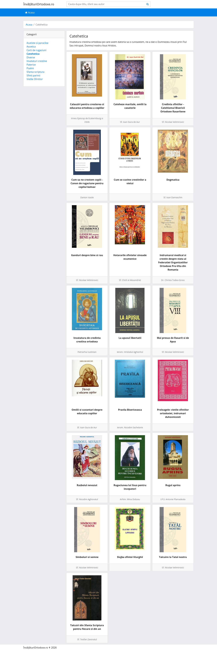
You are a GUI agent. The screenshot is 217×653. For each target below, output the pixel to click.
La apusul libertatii (130, 338)
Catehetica (33, 53)
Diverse (31, 57)
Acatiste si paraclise (37, 43)
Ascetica (31, 46)
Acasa (30, 12)
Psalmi (30, 68)
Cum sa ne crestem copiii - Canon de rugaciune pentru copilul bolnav (87, 183)
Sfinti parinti (33, 75)
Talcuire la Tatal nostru (173, 557)
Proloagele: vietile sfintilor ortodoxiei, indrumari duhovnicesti (173, 413)
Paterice (31, 64)
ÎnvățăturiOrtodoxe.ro (38, 4)
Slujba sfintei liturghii (130, 557)
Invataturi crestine (37, 61)
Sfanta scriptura (35, 72)
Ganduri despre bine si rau (87, 255)
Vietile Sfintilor (35, 79)
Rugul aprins (172, 485)
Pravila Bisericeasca (130, 409)
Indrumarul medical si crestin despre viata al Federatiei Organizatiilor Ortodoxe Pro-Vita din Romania (173, 262)
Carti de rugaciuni (36, 50)
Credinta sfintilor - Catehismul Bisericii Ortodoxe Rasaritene (172, 108)
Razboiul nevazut (87, 485)
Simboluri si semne (87, 557)
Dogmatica (173, 179)
